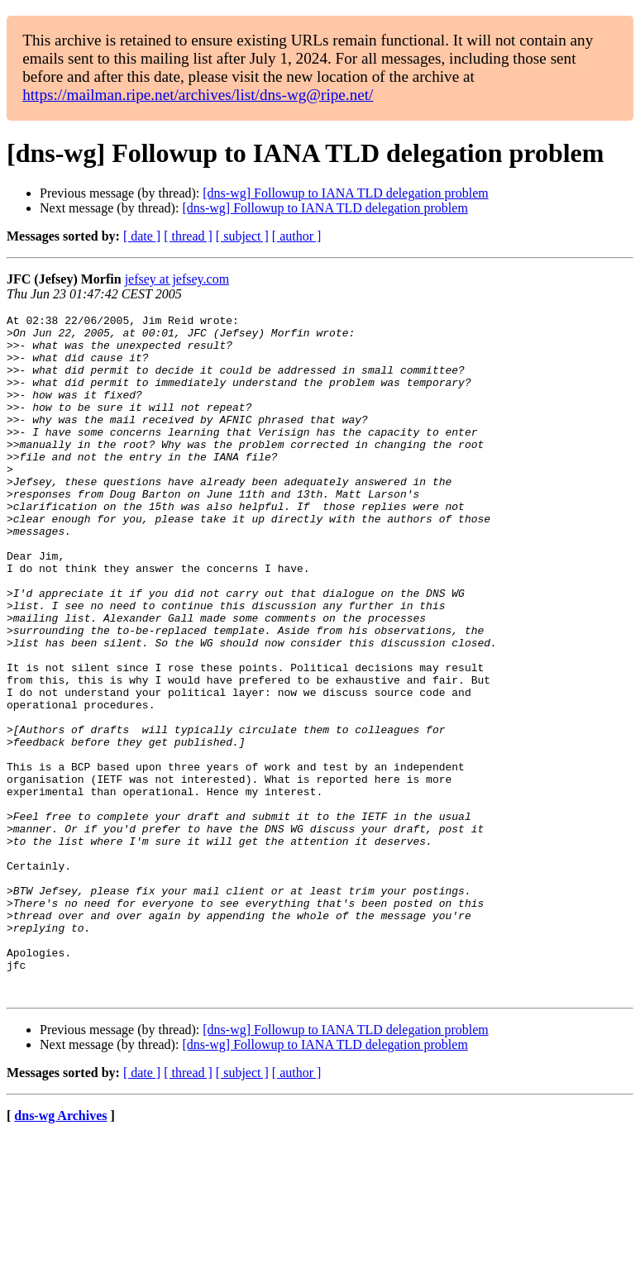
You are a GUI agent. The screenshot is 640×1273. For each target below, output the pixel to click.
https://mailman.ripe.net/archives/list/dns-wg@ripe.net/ (197, 94)
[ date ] (141, 236)
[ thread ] (188, 236)
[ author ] (297, 236)
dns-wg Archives (60, 1252)
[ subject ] (242, 236)
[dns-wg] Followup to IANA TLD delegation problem (345, 193)
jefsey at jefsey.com (177, 279)
